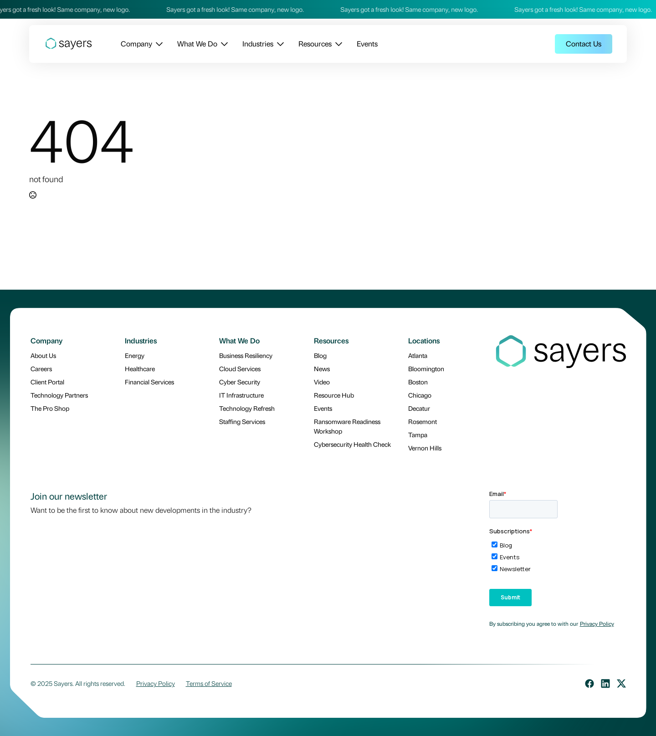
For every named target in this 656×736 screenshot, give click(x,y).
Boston (418, 382)
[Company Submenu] (157, 43)
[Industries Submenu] (278, 43)
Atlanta (417, 355)
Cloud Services (240, 368)
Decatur (419, 408)
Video (322, 382)
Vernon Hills (424, 448)
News (322, 368)
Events (367, 43)
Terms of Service (209, 683)
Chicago (419, 395)
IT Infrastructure (241, 395)
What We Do (197, 43)
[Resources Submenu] (337, 43)
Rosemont (422, 421)
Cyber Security (239, 382)
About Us (43, 355)
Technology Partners (59, 395)
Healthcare (140, 368)
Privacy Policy (597, 623)
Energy (134, 355)
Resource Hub (334, 395)
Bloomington (426, 368)
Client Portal (47, 382)
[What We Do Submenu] (222, 43)
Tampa (417, 434)
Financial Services (149, 382)
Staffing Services (242, 421)
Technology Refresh (247, 408)
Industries (257, 43)
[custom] (589, 683)
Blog (320, 355)
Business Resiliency (245, 355)
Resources (315, 43)
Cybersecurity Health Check (352, 444)
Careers (41, 368)
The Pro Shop (50, 408)
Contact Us (583, 43)
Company (136, 43)
